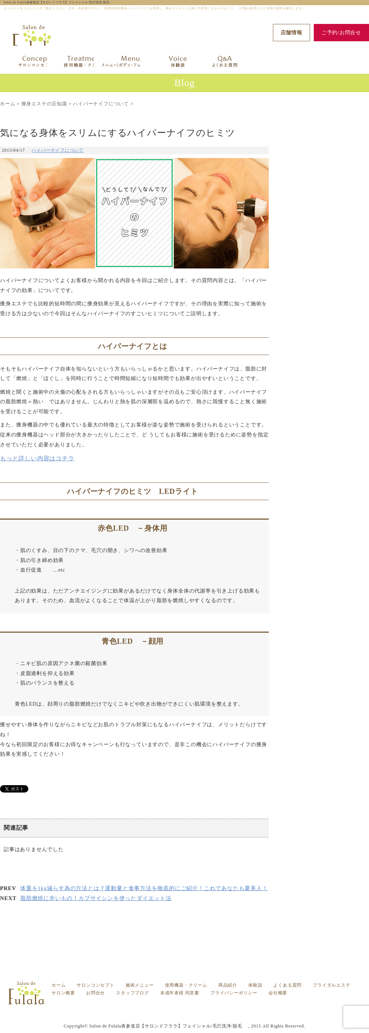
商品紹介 (227, 983)
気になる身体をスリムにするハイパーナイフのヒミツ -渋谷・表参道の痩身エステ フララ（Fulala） (192, 1005)
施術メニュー (140, 983)
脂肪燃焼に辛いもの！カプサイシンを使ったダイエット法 (96, 898)
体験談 (255, 983)
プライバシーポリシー (233, 991)
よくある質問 (287, 983)
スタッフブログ (132, 991)
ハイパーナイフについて (58, 150)
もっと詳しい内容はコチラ (37, 458)
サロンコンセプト (95, 983)
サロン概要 (63, 991)
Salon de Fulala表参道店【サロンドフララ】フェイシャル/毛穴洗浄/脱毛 (58, 2)
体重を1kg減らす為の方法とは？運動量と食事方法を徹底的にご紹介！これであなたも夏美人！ (144, 888)
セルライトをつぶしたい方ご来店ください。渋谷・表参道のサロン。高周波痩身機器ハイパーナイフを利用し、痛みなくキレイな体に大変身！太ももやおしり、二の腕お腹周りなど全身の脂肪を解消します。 (191, 1010)
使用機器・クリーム (186, 983)
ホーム (59, 983)
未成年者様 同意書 (179, 991)
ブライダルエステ (331, 983)
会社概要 (277, 991)
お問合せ (95, 991)
